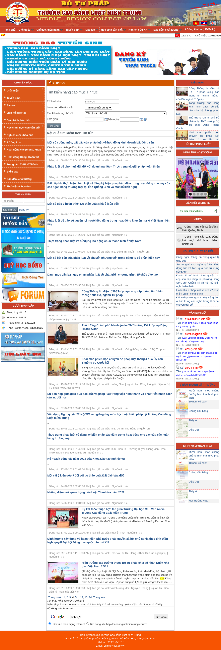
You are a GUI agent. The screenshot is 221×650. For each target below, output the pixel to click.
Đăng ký (23, 209)
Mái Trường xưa (198, 500)
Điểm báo (10, 171)
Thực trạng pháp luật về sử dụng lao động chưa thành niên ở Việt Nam (94, 241)
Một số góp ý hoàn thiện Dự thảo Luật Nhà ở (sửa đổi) (83, 203)
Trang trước (55, 597)
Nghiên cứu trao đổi (198, 251)
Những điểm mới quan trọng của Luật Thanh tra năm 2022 (86, 492)
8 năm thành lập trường (198, 384)
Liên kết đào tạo (23, 112)
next (207, 177)
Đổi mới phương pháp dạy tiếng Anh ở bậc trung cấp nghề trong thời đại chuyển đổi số (197, 301)
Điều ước (194, 429)
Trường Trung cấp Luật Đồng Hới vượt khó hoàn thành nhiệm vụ (200, 240)
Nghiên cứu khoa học (23, 134)
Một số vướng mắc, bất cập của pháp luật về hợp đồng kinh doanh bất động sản (100, 142)
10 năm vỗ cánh (198, 401)
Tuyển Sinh (23, 97)
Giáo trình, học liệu (23, 119)
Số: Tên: (197, 323)
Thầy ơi (193, 420)
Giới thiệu (23, 90)
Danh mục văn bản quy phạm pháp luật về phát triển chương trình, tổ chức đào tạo (102, 274)
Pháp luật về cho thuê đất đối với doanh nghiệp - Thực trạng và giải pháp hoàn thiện (103, 166)
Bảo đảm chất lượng (17, 179)
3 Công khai (23, 142)
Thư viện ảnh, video (23, 186)
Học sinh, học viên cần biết (23, 127)
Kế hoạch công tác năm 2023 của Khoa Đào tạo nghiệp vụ (86, 458)
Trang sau (99, 597)
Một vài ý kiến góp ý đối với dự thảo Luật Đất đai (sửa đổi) (85, 475)
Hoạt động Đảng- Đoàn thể (23, 156)
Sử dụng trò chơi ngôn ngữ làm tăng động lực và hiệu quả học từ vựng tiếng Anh (197, 268)
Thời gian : (53, 118)
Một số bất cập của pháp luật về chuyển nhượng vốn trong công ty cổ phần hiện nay (103, 257)
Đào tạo (23, 105)
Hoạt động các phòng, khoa (23, 149)
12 (81, 597)
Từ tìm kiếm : (54, 101)
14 (90, 597)
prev (187, 177)
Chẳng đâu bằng (198, 410)
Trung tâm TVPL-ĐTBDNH (23, 164)
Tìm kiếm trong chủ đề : (60, 113)
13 (86, 597)
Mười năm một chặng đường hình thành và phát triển (204, 394)
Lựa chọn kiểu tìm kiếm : (61, 107)
